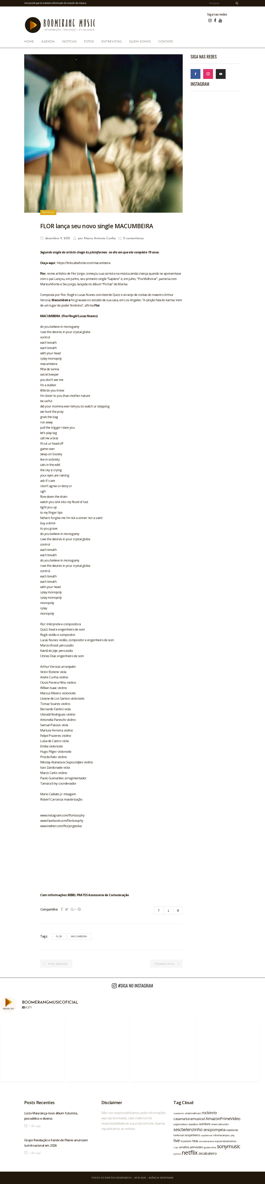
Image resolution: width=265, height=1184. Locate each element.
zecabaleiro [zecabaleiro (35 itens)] (207, 1153)
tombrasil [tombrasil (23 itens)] (178, 1135)
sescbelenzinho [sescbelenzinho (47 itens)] (188, 1129)
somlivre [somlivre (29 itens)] (204, 1124)
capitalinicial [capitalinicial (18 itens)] (206, 1135)
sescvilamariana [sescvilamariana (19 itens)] (206, 1141)
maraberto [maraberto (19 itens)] (178, 1113)
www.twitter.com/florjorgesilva (61, 826)
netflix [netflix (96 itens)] (190, 1152)
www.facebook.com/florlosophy (61, 820)
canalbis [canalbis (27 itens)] (184, 1147)
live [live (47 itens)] (176, 1140)
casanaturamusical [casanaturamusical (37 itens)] (189, 1118)
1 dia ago (32, 1126)
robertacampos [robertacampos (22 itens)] (221, 1135)
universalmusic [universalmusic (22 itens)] (193, 1113)
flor (59, 936)
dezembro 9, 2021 (55, 238)
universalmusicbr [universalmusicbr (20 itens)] (220, 1124)
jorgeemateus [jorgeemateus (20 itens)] (180, 1124)
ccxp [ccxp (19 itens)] (175, 1147)
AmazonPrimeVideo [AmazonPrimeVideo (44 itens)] (223, 1118)
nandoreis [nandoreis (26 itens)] (232, 1130)
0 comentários (133, 238)
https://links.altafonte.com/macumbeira (83, 263)
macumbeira (79, 936)
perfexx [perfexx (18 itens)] (177, 1154)
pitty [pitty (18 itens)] (232, 1135)
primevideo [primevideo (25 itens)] (196, 1147)
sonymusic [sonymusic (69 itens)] (228, 1146)
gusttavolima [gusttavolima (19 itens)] (210, 1147)
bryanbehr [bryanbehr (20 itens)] (186, 1141)
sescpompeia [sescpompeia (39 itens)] (214, 1129)
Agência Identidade (161, 1177)
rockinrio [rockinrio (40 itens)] (209, 1112)
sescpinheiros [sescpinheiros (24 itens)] (192, 1135)
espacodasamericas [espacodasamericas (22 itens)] (225, 1141)
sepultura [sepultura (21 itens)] (193, 1124)
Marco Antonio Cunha (100, 238)
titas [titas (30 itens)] (195, 1141)
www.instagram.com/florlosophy (62, 815)
